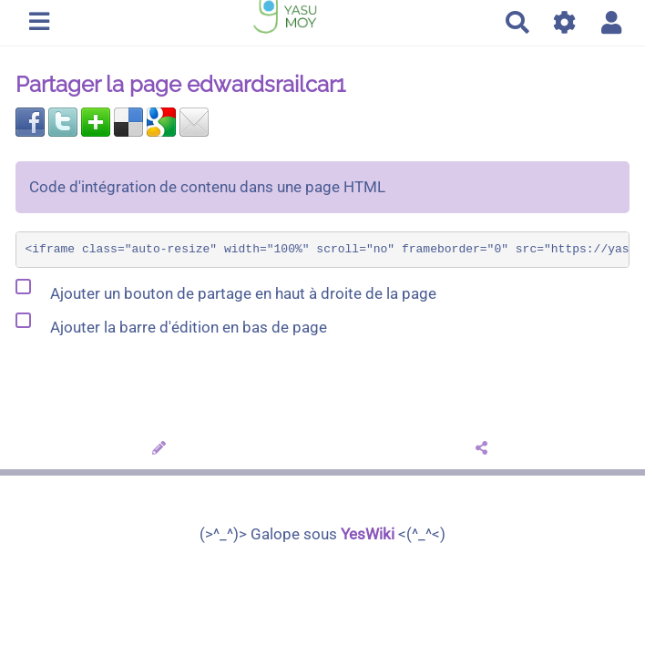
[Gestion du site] (565, 22)
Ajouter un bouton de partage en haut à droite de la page (225, 289)
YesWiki (367, 534)
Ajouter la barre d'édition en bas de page (171, 323)
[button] (611, 22)
